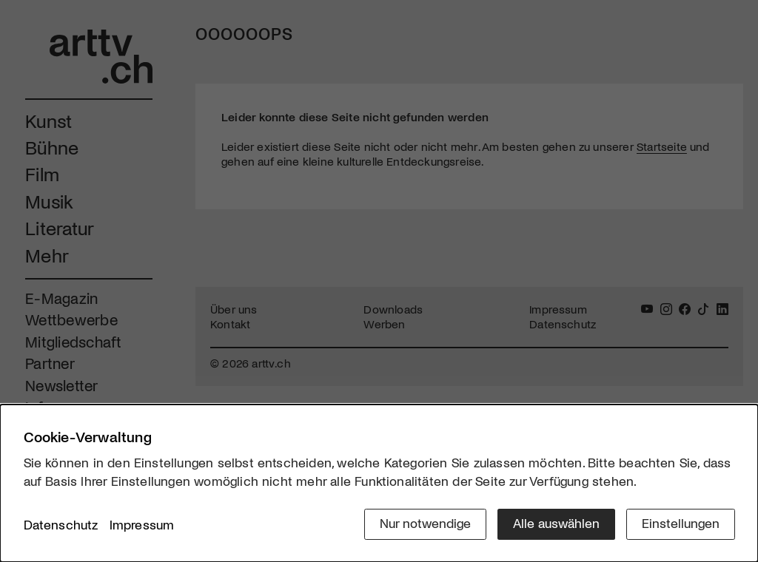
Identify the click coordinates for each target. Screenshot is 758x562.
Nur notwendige (425, 523)
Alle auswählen (556, 523)
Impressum (142, 524)
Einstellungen (681, 523)
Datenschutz (61, 524)
